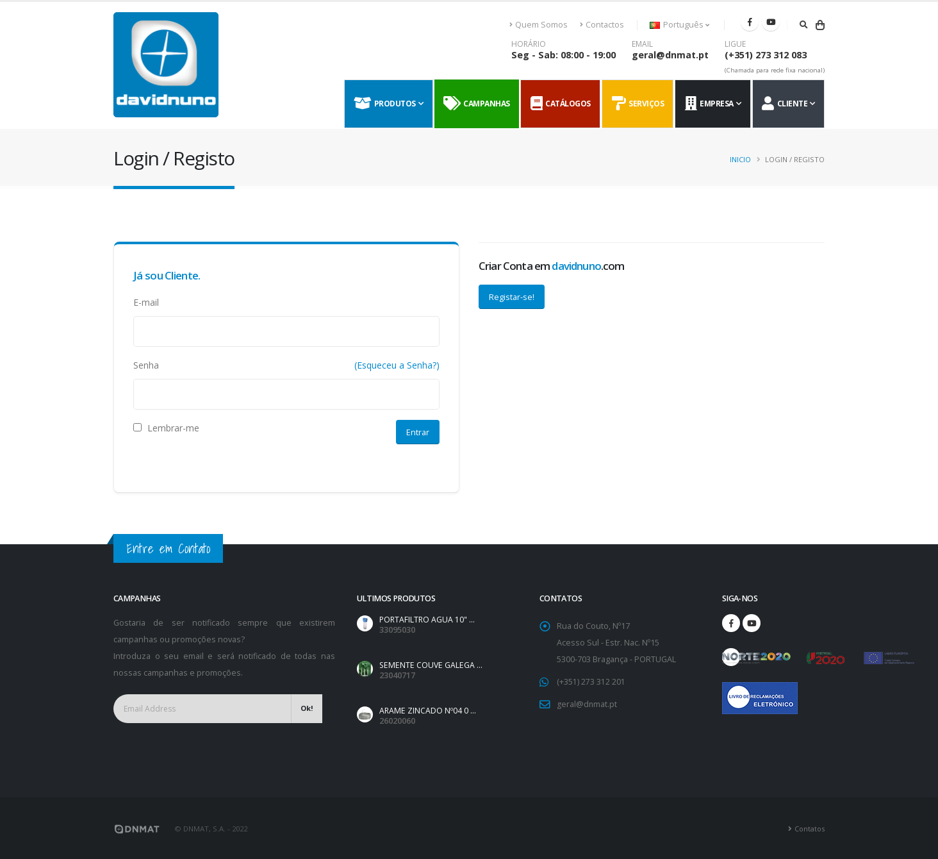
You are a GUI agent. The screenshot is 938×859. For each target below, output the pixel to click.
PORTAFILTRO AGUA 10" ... (428, 619)
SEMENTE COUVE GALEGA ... (431, 665)
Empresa (709, 104)
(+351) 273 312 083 (766, 55)
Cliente (784, 104)
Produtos (385, 104)
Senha (146, 365)
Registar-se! (511, 297)
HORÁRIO (528, 44)
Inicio (740, 159)
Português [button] (679, 24)
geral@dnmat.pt (670, 55)
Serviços (638, 104)
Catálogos (561, 104)
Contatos (809, 827)
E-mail (146, 302)
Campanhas (476, 104)
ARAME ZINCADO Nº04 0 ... (428, 710)
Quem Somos (539, 24)
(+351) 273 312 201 (591, 681)
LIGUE (735, 44)
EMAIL (642, 44)
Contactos (602, 24)
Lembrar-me (166, 428)
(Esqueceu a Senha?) (397, 365)
